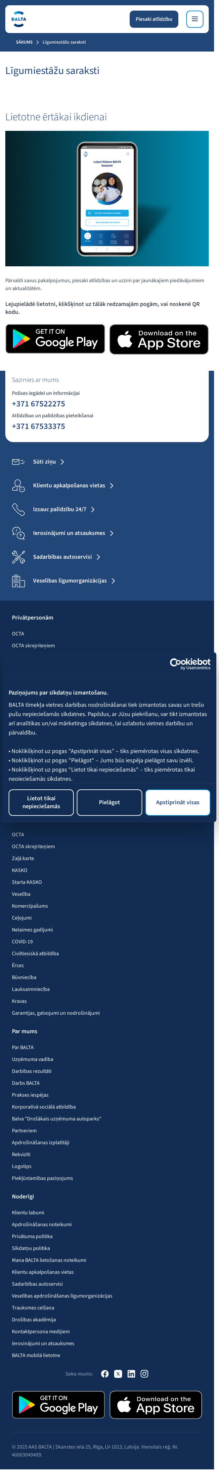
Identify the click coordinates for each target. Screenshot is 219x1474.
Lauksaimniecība (31, 989)
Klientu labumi (28, 1212)
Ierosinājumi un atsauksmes (43, 1343)
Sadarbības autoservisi (37, 1284)
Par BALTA (23, 1047)
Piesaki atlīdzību (154, 19)
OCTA (18, 633)
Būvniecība (24, 977)
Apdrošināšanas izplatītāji (40, 1142)
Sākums (24, 42)
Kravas (19, 1001)
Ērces (18, 965)
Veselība (21, 894)
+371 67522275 (38, 403)
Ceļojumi (22, 918)
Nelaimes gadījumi (32, 929)
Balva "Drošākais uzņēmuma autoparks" (57, 1118)
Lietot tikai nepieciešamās (41, 802)
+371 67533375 (38, 426)
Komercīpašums (30, 906)
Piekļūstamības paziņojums (42, 1178)
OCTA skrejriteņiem (33, 645)
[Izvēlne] (194, 19)
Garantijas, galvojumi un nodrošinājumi (56, 1013)
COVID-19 (22, 941)
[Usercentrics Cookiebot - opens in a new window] (181, 664)
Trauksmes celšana (33, 1307)
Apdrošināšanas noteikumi (42, 1224)
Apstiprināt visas (177, 802)
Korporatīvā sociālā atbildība (44, 1107)
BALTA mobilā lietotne (36, 1355)
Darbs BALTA (26, 1083)
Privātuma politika (32, 1236)
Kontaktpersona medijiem (41, 1331)
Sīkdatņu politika (31, 1248)
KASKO (19, 870)
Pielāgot (109, 802)
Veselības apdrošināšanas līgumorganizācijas (62, 1296)
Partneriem (24, 1130)
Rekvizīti (21, 1154)
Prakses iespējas (30, 1095)
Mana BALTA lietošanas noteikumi (49, 1260)
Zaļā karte (23, 858)
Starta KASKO (27, 882)
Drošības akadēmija (34, 1319)
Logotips (21, 1166)
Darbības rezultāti (32, 1071)
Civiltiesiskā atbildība (35, 953)
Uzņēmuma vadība (32, 1059)
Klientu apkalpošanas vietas (43, 1272)
